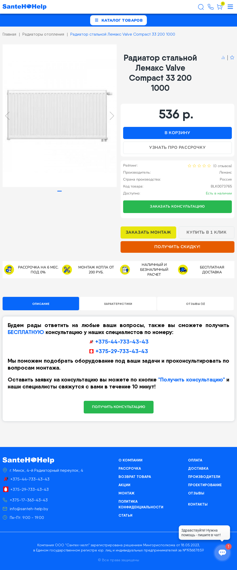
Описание (40, 304)
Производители (204, 476)
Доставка (198, 468)
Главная (9, 34)
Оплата (195, 460)
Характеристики (118, 304)
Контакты (198, 504)
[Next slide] (112, 116)
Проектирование (205, 485)
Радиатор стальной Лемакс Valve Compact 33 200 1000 (122, 34)
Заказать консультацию (177, 206)
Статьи (125, 515)
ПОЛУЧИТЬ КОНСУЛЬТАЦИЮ (118, 406)
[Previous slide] (7, 116)
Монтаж (126, 493)
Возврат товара (134, 476)
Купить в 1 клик (206, 232)
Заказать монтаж (148, 232)
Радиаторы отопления (43, 34)
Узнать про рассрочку (177, 147)
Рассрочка (129, 468)
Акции (124, 485)
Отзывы (196, 493)
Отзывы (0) (195, 304)
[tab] (59, 191)
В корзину (177, 133)
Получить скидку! (177, 247)
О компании (130, 460)
